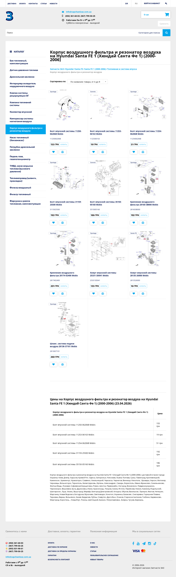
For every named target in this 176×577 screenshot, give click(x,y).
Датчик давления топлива (24, 70)
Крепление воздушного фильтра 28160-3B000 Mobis (144, 203)
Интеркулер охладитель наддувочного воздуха (23, 84)
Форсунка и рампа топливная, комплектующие (25, 202)
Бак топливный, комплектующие (19, 62)
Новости (53, 3)
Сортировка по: (58, 81)
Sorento (93, 91)
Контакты (33, 3)
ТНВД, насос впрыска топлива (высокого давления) (21, 168)
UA (126, 3)
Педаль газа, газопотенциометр (20, 157)
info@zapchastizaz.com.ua (78, 11)
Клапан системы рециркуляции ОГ (19, 94)
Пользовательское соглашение (104, 555)
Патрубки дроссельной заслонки (22, 148)
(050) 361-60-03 (72, 16)
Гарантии (52, 555)
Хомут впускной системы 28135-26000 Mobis (143, 274)
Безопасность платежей (59, 559)
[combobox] (87, 81)
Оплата (22, 3)
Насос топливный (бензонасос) (19, 138)
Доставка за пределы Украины (62, 551)
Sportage (53, 91)
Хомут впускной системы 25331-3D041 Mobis (103, 274)
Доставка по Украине (57, 547)
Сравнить (164, 23)
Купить (63, 144)
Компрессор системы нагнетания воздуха (21, 120)
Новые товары (96, 559)
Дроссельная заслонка (22, 76)
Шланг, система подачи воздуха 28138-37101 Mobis (63, 345)
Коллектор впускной (21, 111)
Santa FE (133, 233)
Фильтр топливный (20, 194)
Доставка (12, 3)
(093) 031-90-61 (16, 548)
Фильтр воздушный (20, 187)
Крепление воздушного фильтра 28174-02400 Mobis (64, 274)
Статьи (44, 3)
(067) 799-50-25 (88, 16)
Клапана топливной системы (20, 103)
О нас (92, 543)
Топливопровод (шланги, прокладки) (23, 179)
